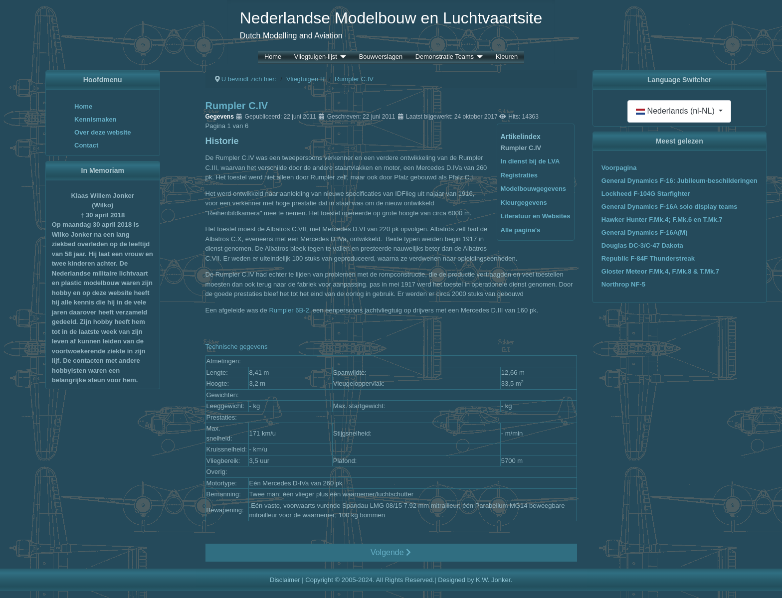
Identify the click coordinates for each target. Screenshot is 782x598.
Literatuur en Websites (536, 216)
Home (272, 57)
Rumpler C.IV (521, 147)
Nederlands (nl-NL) (676, 111)
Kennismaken (95, 119)
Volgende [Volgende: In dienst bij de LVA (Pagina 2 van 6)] (391, 552)
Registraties (519, 175)
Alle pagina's (521, 230)
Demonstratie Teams (444, 57)
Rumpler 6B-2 (289, 310)
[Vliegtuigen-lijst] (341, 57)
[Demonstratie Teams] (478, 57)
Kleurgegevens (524, 202)
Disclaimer (285, 580)
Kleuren (507, 57)
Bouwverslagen (381, 57)
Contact (86, 145)
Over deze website (102, 132)
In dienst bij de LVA (530, 161)
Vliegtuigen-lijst (315, 57)
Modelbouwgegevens (533, 188)
